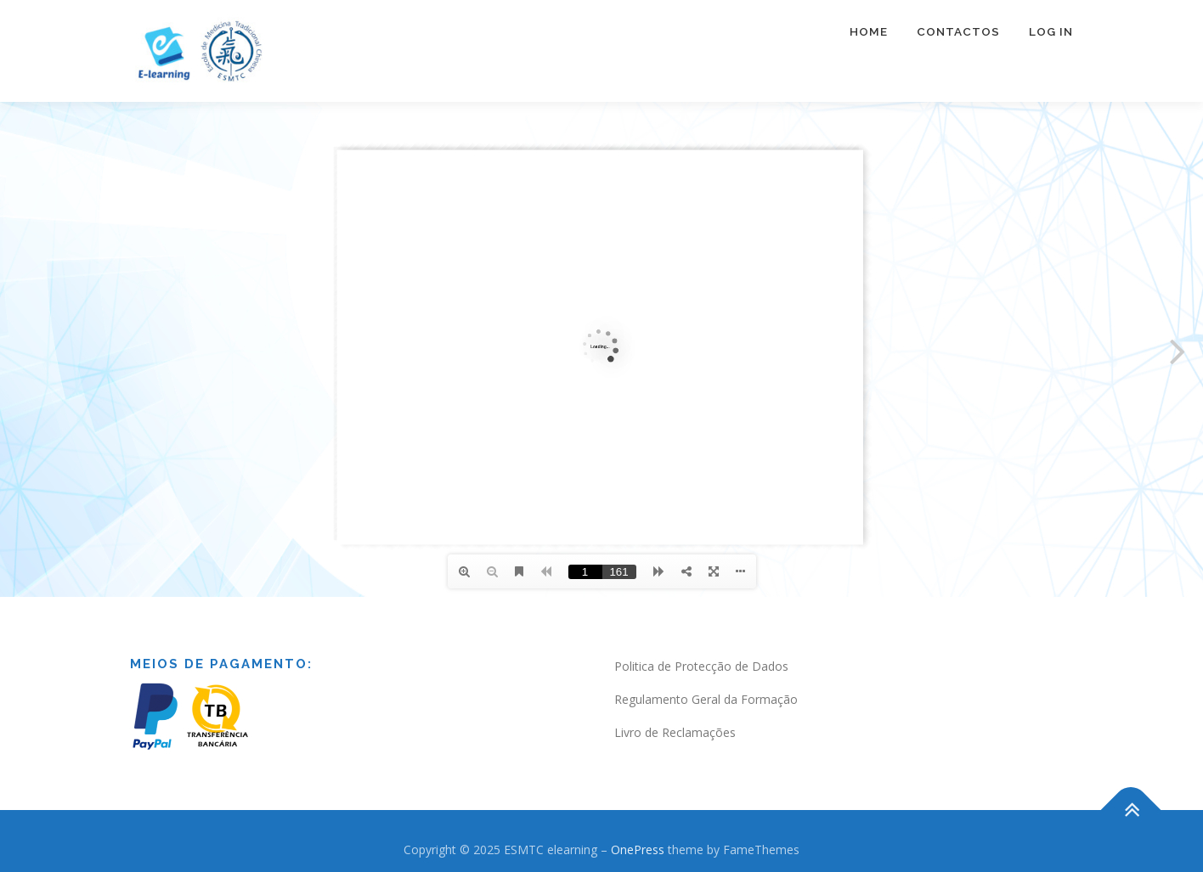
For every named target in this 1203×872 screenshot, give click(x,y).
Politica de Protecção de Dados (701, 666)
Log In (1051, 31)
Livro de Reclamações (675, 732)
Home (869, 31)
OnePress (637, 849)
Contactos (958, 31)
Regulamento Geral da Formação (706, 699)
